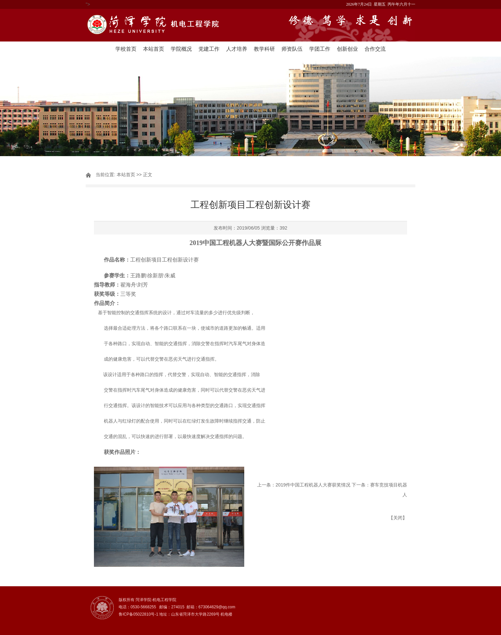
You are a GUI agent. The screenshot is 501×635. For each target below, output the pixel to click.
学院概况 (181, 49)
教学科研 (264, 49)
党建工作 (209, 49)
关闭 (397, 517)
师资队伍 (292, 49)
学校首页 (125, 49)
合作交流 (375, 49)
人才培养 (236, 49)
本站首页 (153, 49)
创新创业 (347, 49)
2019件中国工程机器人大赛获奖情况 (313, 484)
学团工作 (319, 49)
